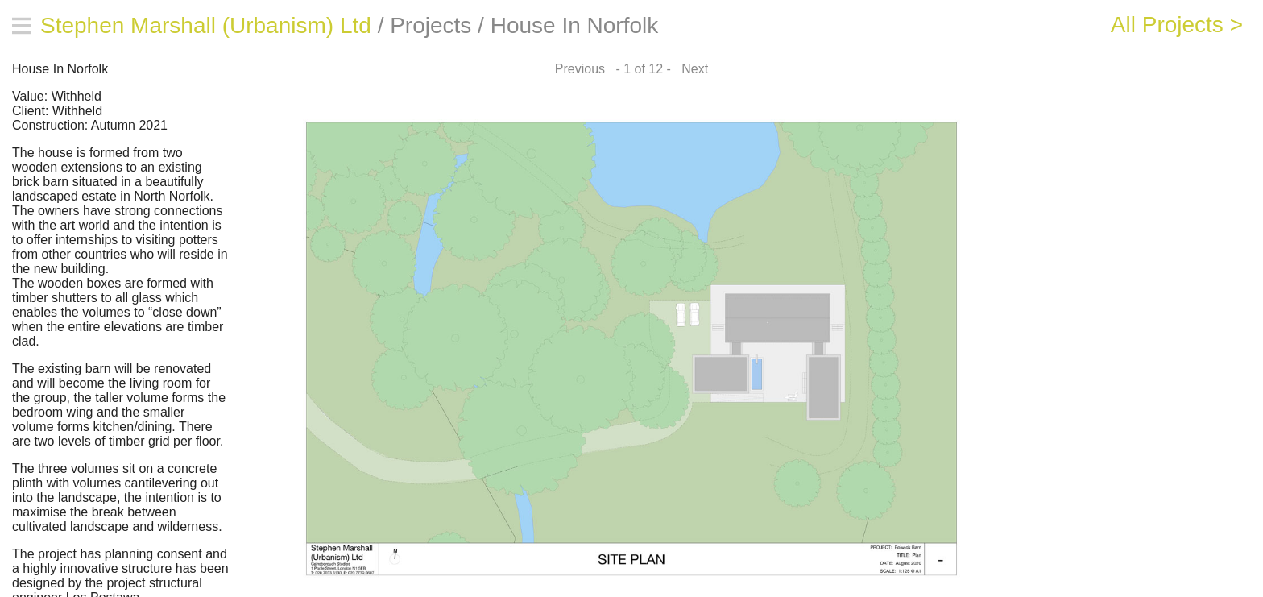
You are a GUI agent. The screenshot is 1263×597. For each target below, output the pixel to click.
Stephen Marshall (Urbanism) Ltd (205, 25)
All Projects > (1177, 24)
